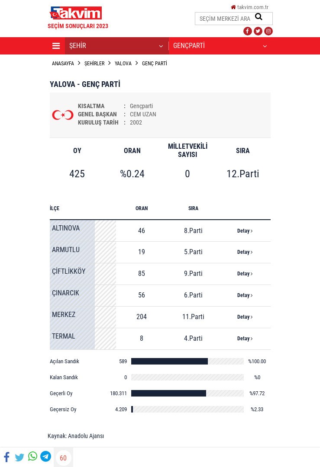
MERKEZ (63, 314)
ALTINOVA (66, 228)
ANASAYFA (63, 64)
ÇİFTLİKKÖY (68, 271)
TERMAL (63, 336)
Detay (244, 231)
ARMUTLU (66, 250)
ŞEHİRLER (94, 64)
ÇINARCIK (65, 293)
